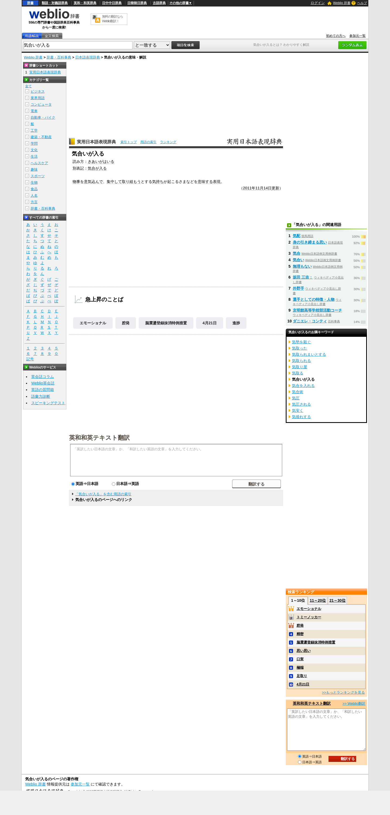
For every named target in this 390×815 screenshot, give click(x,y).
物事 (76, 181)
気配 (296, 236)
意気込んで (93, 181)
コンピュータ (41, 104)
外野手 (298, 288)
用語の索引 (148, 142)
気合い (298, 260)
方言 (34, 202)
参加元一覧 (357, 36)
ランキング (168, 142)
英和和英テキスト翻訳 (99, 437)
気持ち (158, 181)
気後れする (301, 417)
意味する (205, 181)
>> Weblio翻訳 (354, 703)
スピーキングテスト (48, 403)
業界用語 (38, 98)
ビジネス (38, 91)
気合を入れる (303, 385)
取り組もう (131, 181)
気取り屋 (299, 367)
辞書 (30, 3)
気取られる (301, 360)
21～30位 (337, 600)
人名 (34, 195)
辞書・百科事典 (59, 57)
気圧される (301, 404)
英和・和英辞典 (85, 3)
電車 (34, 111)
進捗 (236, 323)
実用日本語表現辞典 (96, 142)
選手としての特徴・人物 (313, 299)
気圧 (296, 398)
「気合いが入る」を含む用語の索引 (103, 494)
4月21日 (210, 323)
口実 (300, 659)
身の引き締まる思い (310, 242)
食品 (34, 189)
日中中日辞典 (112, 3)
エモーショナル (93, 323)
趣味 (34, 169)
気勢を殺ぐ (301, 342)
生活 (34, 156)
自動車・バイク (43, 117)
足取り (302, 676)
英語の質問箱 (42, 389)
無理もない (302, 266)
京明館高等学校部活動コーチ (317, 310)
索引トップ (129, 142)
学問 (34, 143)
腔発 (125, 323)
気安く (297, 410)
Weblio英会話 (42, 383)
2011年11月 (253, 188)
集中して (114, 181)
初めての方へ (336, 36)
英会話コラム (42, 376)
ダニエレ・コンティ (310, 321)
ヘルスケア (39, 163)
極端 (300, 667)
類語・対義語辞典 (55, 3)
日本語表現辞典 (87, 57)
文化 (34, 150)
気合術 (297, 392)
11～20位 (318, 600)
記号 (30, 359)
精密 (300, 634)
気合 (296, 253)
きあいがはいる (101, 161)
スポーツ (38, 176)
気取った (299, 348)
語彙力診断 (40, 396)
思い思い (304, 651)
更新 (275, 188)
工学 (34, 130)
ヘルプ (362, 3)
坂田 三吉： (303, 277)
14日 (268, 188)
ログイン (318, 3)
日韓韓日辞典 (137, 3)
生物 (34, 182)
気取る (297, 373)
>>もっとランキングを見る (343, 692)
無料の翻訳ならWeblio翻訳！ (112, 19)
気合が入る (97, 168)
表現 (216, 181)
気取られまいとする (309, 354)
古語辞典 (159, 3)
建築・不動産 (41, 137)
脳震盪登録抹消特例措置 (166, 323)
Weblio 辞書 (341, 3)
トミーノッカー (309, 617)
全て (28, 86)
